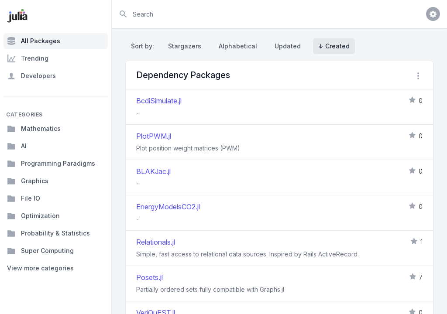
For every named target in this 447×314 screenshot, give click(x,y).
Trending (27, 58)
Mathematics (34, 128)
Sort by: (144, 46)
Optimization (33, 216)
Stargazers (184, 46)
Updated (288, 46)
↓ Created (334, 46)
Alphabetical (238, 46)
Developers (31, 76)
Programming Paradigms (51, 163)
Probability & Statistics (48, 233)
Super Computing (40, 250)
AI (17, 146)
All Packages (33, 41)
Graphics (27, 181)
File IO (23, 198)
